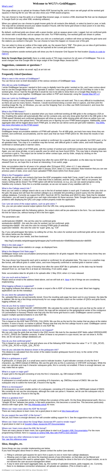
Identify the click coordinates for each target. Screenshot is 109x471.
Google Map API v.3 (90, 94)
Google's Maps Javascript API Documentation (45, 424)
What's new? (7, 6)
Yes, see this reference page (14, 439)
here (73, 81)
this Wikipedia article (37, 405)
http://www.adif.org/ (70, 411)
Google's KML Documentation (75, 430)
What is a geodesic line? (12, 398)
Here (67, 280)
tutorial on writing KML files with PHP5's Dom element (53, 433)
